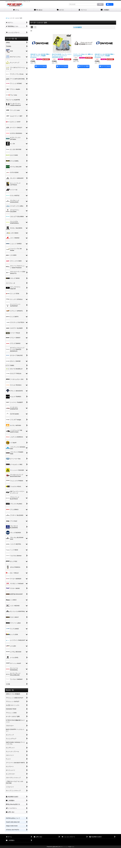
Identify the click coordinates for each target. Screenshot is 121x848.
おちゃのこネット (57, 846)
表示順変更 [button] (78, 27)
